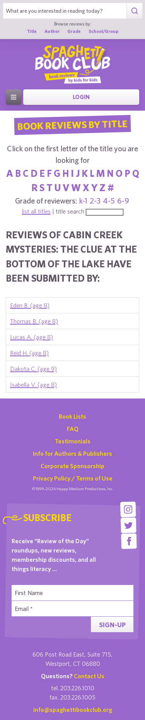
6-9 (123, 200)
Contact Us (89, 675)
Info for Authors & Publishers (72, 453)
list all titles (36, 211)
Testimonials (72, 441)
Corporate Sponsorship (72, 465)
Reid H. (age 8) (29, 352)
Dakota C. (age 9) (33, 368)
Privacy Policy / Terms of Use (73, 478)
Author (52, 31)
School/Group (103, 31)
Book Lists (72, 416)
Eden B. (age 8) (29, 305)
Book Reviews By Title (72, 125)
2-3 (95, 200)
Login (81, 97)
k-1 (83, 200)
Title (32, 31)
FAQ (72, 428)
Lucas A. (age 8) (31, 336)
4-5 (109, 200)
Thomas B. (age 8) (34, 321)
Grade (74, 31)
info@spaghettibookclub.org (72, 709)
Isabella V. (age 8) (33, 384)
